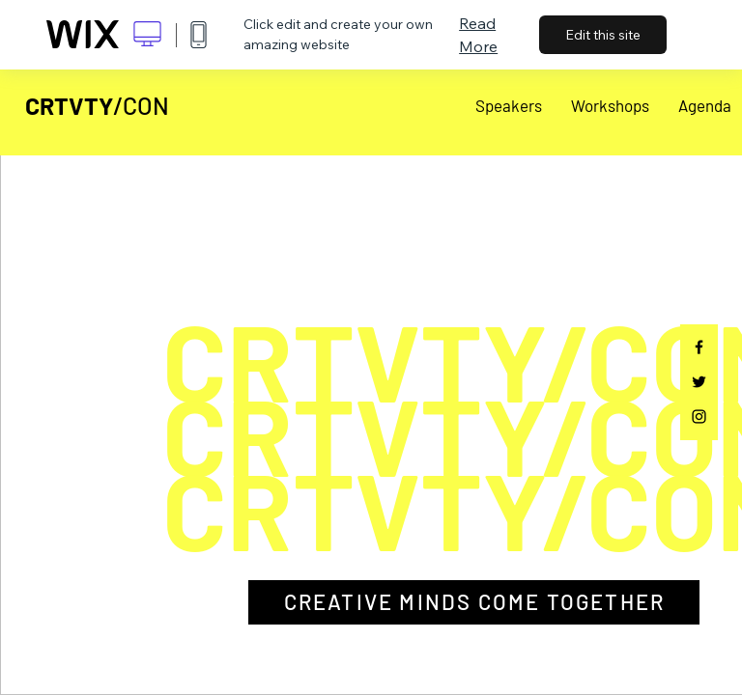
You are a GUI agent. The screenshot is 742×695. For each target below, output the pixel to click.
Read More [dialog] (478, 35)
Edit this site (603, 34)
